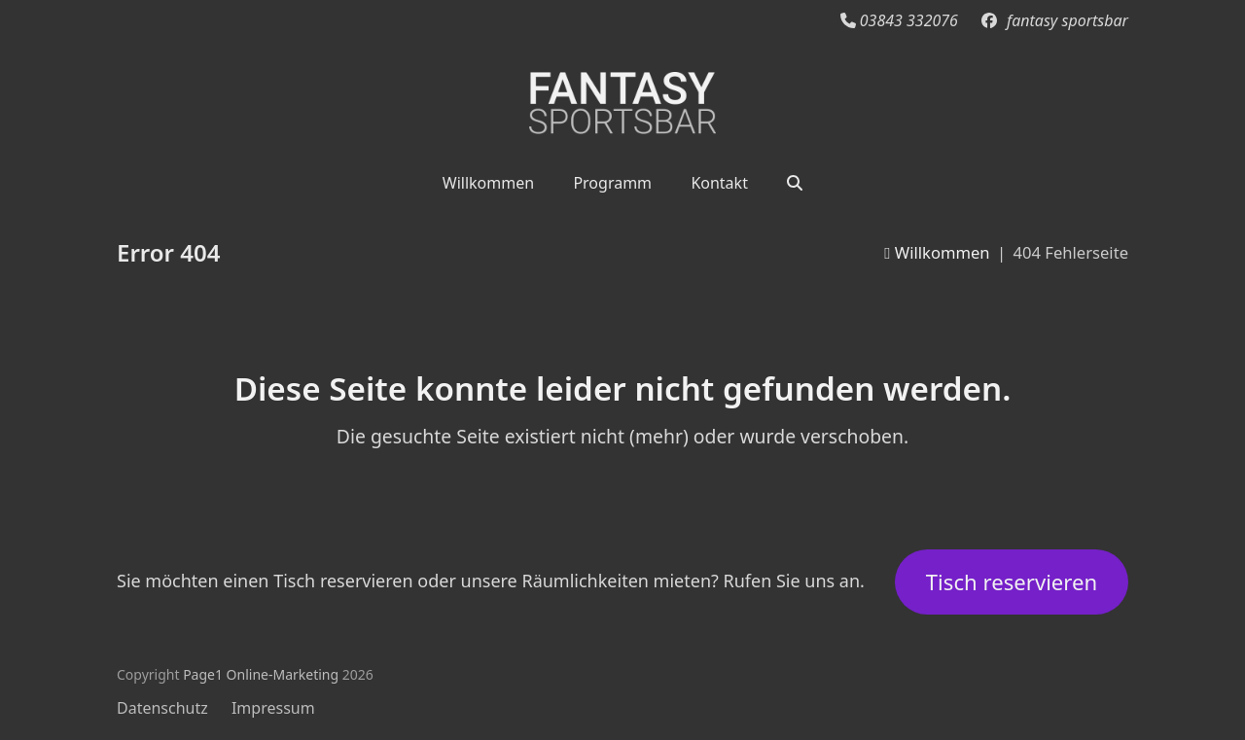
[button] (794, 182)
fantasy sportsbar (1067, 20)
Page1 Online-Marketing (260, 674)
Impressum (273, 708)
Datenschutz (162, 708)
